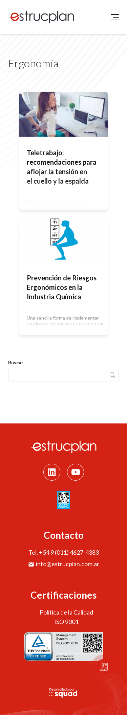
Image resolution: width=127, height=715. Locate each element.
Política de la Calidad (66, 612)
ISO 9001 (66, 621)
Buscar (15, 362)
